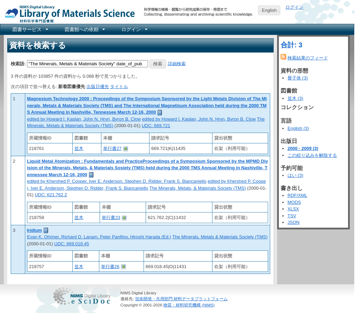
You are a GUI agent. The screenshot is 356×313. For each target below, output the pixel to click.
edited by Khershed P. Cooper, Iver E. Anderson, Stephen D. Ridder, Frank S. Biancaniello (117, 181)
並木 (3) (295, 98)
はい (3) (295, 175)
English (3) (298, 128)
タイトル (119, 86)
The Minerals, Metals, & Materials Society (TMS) (197, 188)
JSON (293, 222)
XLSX (293, 208)
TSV (291, 215)
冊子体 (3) (297, 77)
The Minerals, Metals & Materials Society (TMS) (219, 236)
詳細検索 (177, 63)
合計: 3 (291, 45)
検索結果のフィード (307, 57)
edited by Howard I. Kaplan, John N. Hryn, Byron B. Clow (84, 119)
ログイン (294, 7)
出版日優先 (97, 86)
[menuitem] (29, 29)
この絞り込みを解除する (312, 155)
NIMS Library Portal (68, 14)
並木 (78, 148)
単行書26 (110, 266)
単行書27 (112, 148)
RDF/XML (297, 195)
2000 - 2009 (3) (302, 148)
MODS (294, 202)
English (269, 10)
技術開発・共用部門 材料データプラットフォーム (181, 298)
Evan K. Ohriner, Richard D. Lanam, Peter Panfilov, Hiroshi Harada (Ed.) (99, 236)
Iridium (34, 230)
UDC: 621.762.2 (51, 194)
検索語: (18, 63)
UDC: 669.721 (156, 125)
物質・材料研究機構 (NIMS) (188, 305)
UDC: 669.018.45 (71, 243)
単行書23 (111, 217)
